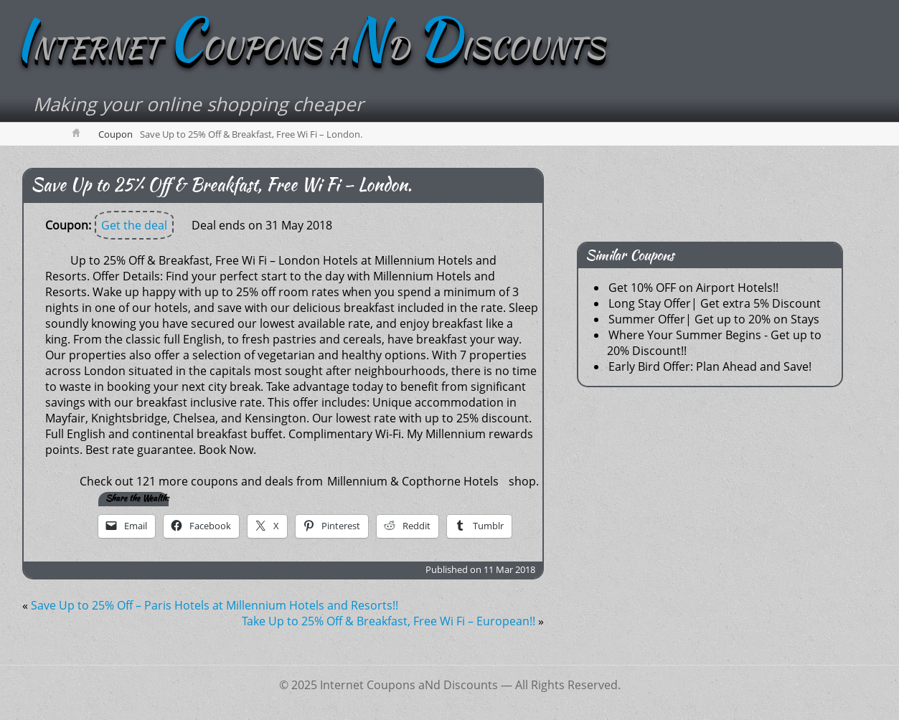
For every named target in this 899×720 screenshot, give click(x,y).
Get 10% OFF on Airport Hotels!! (693, 287)
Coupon (115, 134)
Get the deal (134, 225)
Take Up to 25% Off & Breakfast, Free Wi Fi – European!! (388, 621)
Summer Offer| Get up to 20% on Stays (713, 319)
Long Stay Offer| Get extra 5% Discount (714, 303)
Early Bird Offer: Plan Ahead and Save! (709, 366)
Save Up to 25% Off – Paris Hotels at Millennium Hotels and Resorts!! (214, 605)
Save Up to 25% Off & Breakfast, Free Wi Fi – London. (221, 184)
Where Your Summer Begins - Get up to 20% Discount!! (714, 343)
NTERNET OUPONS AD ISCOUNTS (309, 48)
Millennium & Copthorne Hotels (413, 481)
